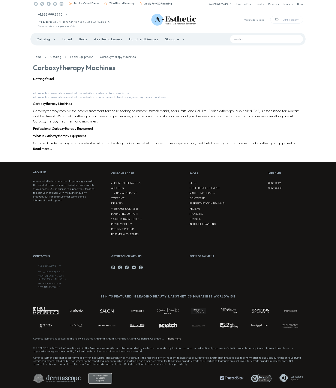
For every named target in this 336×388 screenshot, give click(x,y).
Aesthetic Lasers (108, 39)
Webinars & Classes (124, 208)
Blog (300, 4)
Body (83, 39)
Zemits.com (274, 182)
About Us (117, 188)
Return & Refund (122, 229)
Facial (67, 39)
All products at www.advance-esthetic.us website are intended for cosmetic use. (81, 93)
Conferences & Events (126, 218)
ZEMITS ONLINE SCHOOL (126, 182)
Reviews (273, 4)
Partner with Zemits (125, 234)
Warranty (118, 198)
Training (288, 4)
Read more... (42, 148)
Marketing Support (124, 213)
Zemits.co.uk (275, 187)
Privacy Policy (121, 224)
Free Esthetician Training (207, 203)
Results (259, 4)
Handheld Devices (143, 39)
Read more (174, 338)
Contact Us (243, 4)
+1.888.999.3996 (50, 14)
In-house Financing (202, 224)
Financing (196, 213)
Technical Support (124, 193)
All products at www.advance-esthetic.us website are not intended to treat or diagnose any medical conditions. (100, 97)
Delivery (117, 203)
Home (41, 57)
